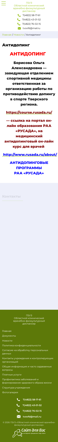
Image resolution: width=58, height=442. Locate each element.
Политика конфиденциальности (21, 345)
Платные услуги (11, 374)
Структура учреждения (16, 387)
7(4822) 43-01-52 (29, 19)
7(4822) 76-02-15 (29, 24)
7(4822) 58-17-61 (29, 15)
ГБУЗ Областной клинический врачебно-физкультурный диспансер (29, 6)
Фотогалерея (10, 392)
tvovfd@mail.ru (29, 28)
